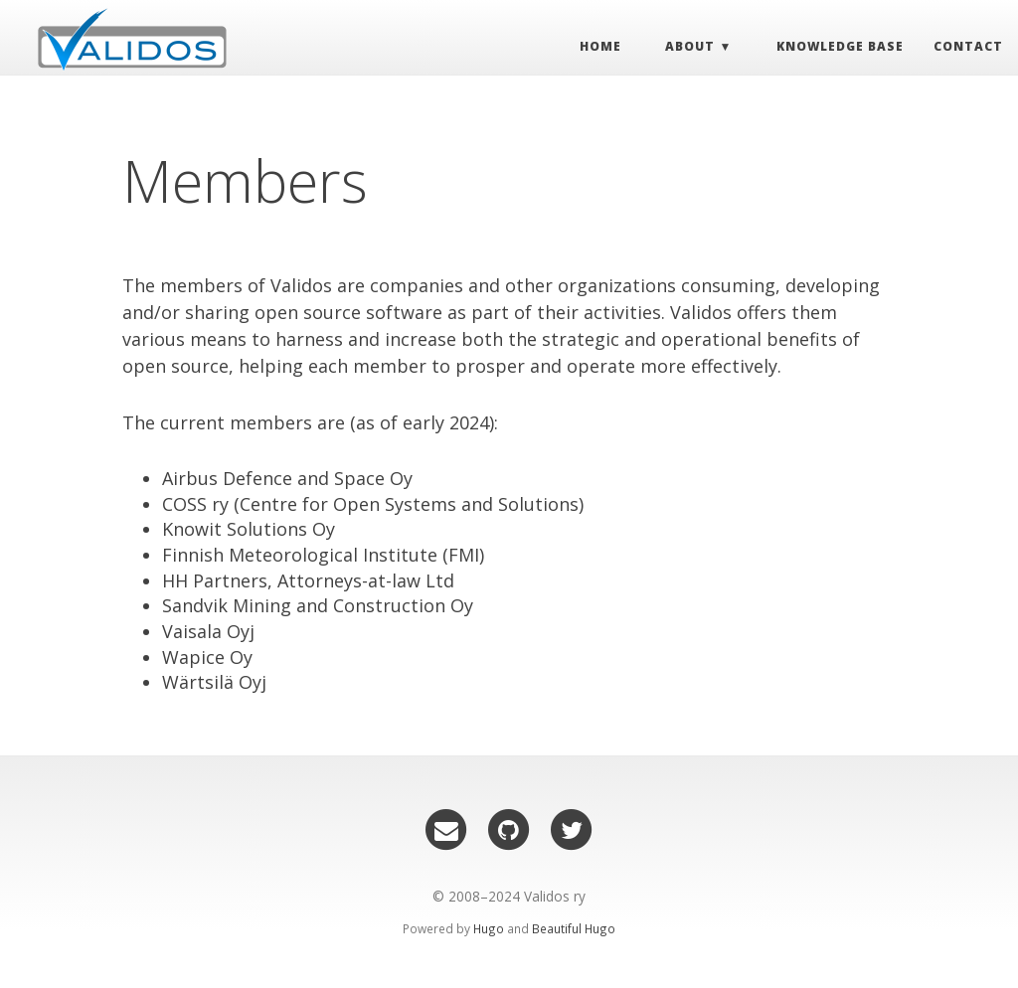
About (676, 51)
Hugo (488, 928)
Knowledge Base (825, 51)
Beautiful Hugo (573, 928)
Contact (953, 51)
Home (585, 51)
